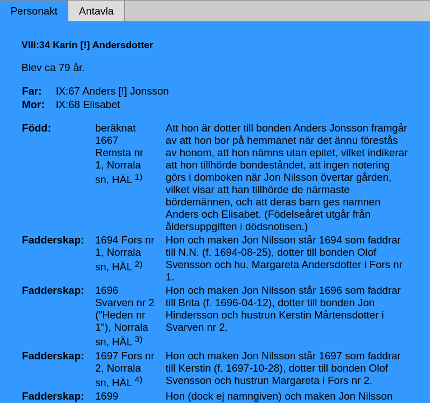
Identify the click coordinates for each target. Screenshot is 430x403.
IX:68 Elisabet (87, 104)
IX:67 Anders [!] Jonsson (112, 91)
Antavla (96, 11)
